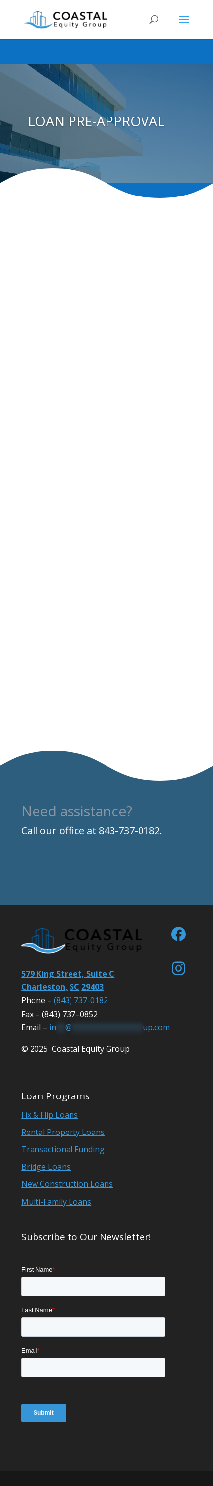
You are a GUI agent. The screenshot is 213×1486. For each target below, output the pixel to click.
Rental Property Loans (63, 1132)
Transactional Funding (63, 1149)
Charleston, (44, 986)
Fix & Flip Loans (49, 1114)
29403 (92, 986)
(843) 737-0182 (81, 1000)
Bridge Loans (46, 1166)
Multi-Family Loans (56, 1201)
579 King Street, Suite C (67, 973)
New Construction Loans (67, 1183)
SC (74, 986)
